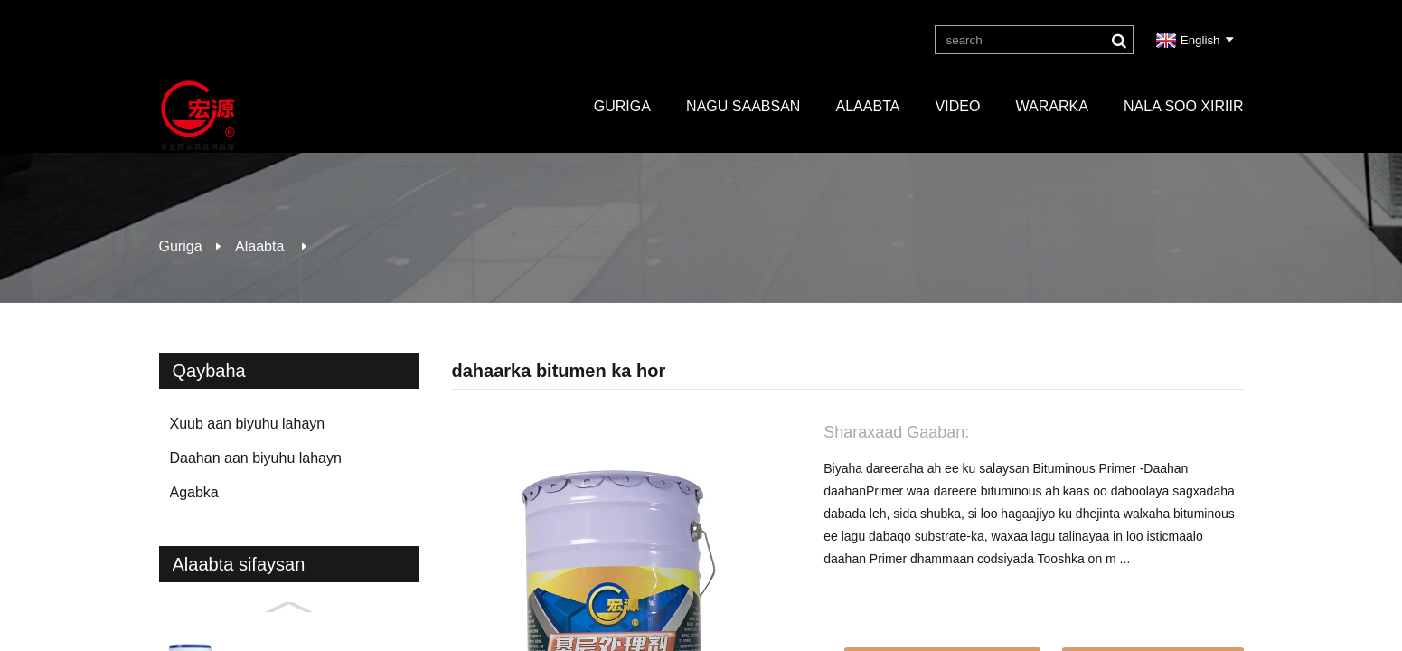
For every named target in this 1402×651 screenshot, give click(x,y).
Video (958, 106)
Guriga (622, 106)
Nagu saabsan (743, 106)
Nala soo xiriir (1183, 106)
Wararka (1052, 106)
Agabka (194, 492)
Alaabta (868, 106)
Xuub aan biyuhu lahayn (247, 423)
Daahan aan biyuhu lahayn (256, 458)
